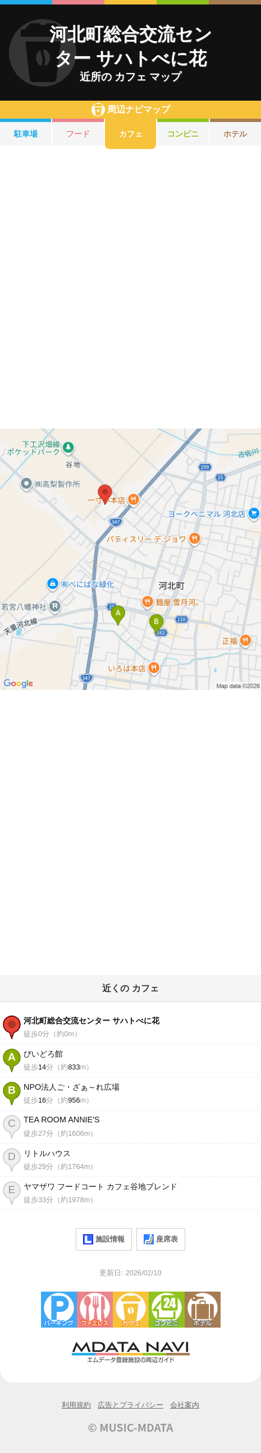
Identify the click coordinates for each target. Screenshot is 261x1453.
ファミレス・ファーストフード (95, 1310)
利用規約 (76, 1405)
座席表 (161, 1239)
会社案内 (184, 1405)
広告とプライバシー (130, 1405)
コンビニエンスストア (167, 1310)
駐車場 (26, 133)
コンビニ (183, 133)
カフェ (131, 133)
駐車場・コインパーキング (59, 1310)
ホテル (203, 1310)
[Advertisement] (130, 288)
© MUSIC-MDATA (130, 1427)
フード (78, 133)
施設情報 (104, 1239)
